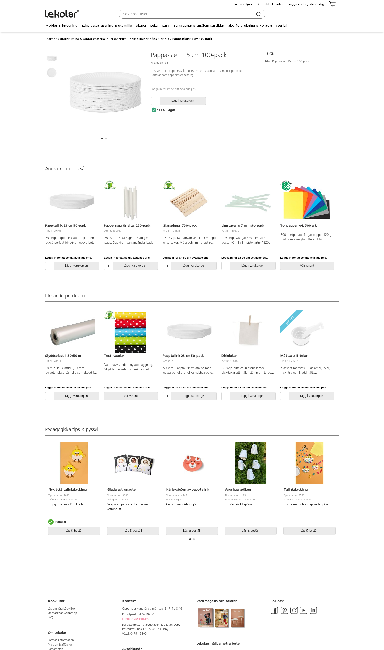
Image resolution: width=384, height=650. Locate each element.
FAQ (50, 617)
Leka (154, 26)
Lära (165, 26)
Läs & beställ (74, 530)
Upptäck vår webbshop (62, 613)
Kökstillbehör (139, 39)
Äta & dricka (160, 39)
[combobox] (191, 14)
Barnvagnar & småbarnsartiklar (199, 26)
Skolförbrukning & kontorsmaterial (257, 26)
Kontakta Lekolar (270, 4)
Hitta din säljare (241, 4)
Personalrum (118, 39)
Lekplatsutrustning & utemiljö (107, 26)
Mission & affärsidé (60, 644)
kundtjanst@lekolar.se (136, 619)
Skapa (141, 26)
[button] (102, 138)
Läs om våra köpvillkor (62, 608)
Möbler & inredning (61, 26)
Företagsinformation (61, 640)
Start (49, 39)
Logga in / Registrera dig (306, 4)
